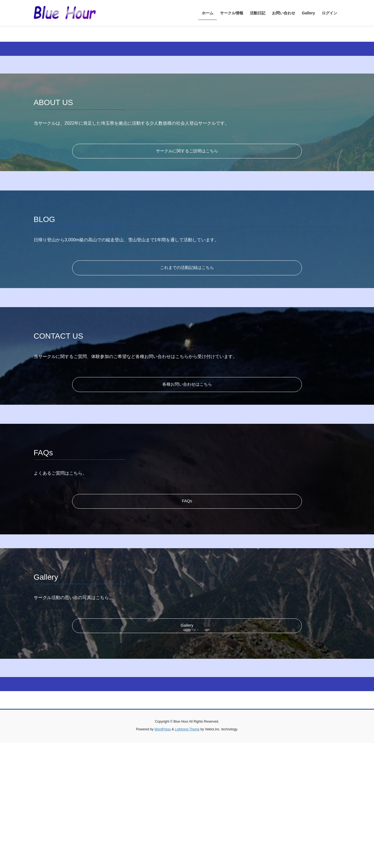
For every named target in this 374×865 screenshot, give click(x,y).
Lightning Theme (187, 851)
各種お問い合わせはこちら (187, 506)
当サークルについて (308, 95)
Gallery (187, 748)
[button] (28, 85)
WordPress (163, 851)
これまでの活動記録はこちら (187, 388)
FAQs (186, 623)
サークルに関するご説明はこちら (187, 270)
